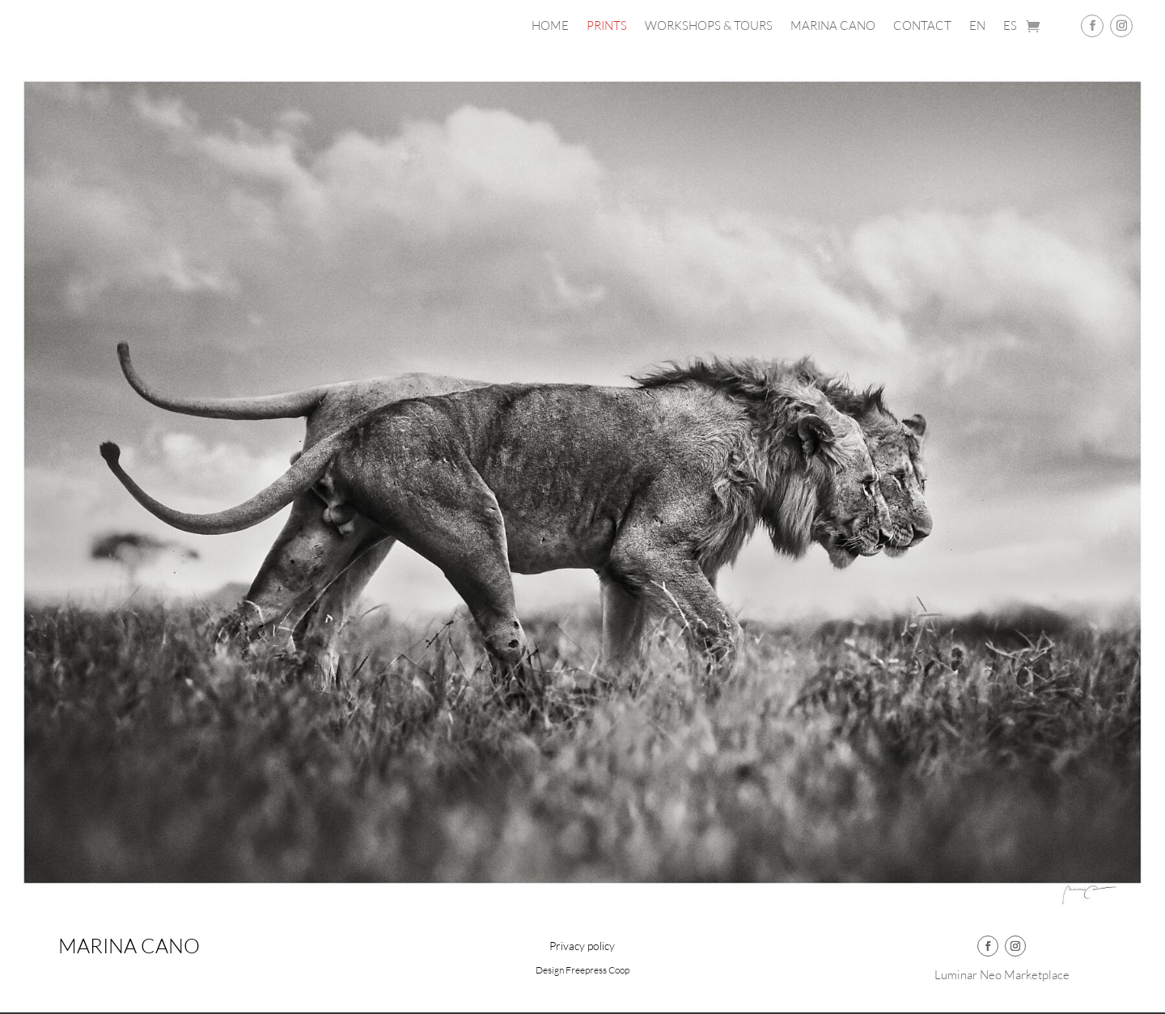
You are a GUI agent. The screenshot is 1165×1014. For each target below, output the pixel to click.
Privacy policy (582, 946)
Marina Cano (832, 26)
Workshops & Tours (709, 26)
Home (550, 26)
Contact (922, 26)
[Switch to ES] (1010, 29)
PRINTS (607, 26)
